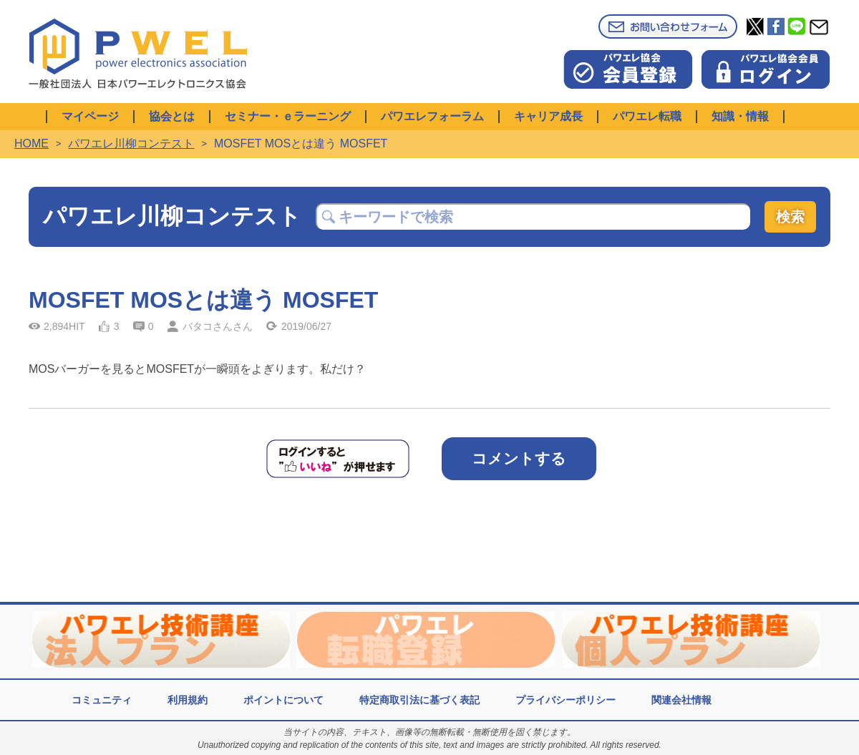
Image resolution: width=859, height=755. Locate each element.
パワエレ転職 (647, 116)
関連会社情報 (681, 700)
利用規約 (188, 700)
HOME (31, 143)
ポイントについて (283, 700)
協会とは (172, 116)
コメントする (519, 458)
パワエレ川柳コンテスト (131, 143)
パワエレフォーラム (432, 116)
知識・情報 (740, 116)
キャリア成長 (548, 116)
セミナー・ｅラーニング (288, 116)
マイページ (90, 116)
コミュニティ (102, 700)
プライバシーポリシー (565, 700)
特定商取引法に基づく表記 (419, 700)
